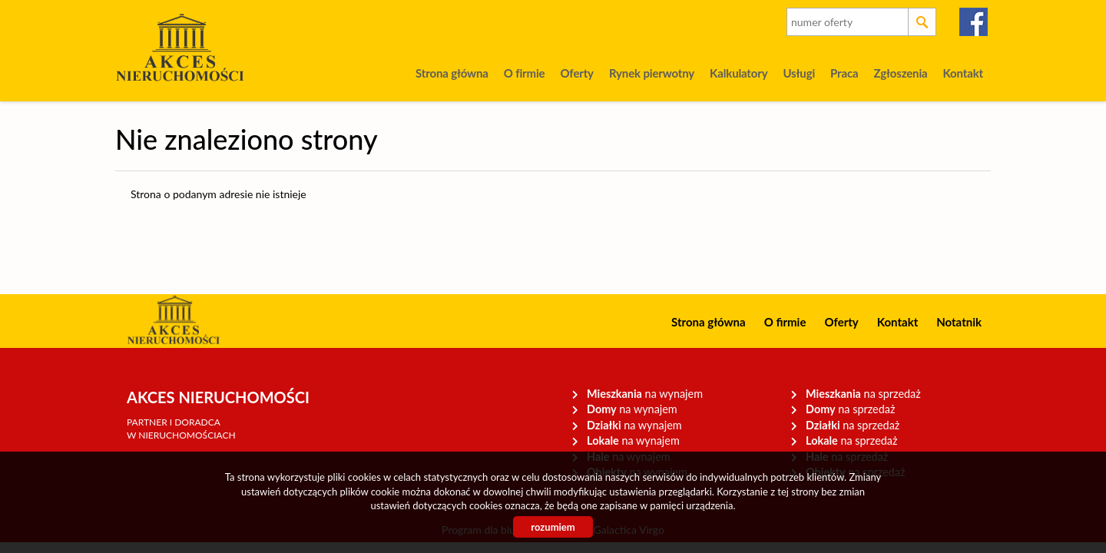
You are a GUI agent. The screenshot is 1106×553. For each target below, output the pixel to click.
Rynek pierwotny (651, 73)
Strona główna (452, 73)
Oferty (576, 73)
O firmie (524, 73)
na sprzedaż (863, 393)
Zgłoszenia (900, 73)
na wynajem (645, 393)
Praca (844, 73)
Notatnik (959, 322)
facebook (974, 22)
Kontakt (963, 73)
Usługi (799, 73)
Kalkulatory (738, 73)
